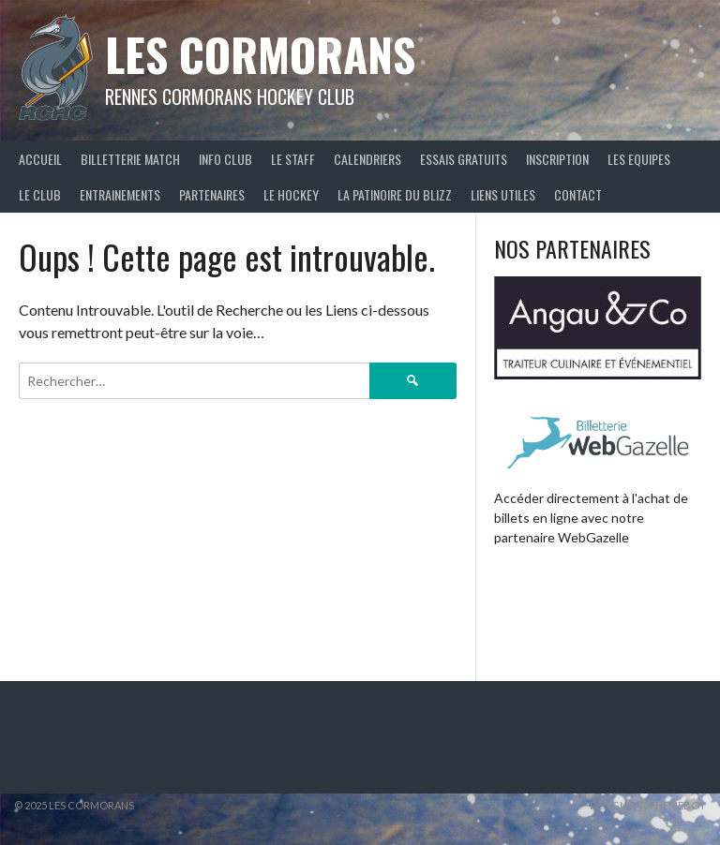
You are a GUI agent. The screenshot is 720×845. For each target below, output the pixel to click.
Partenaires (212, 194)
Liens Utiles (503, 194)
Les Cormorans (260, 54)
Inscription (557, 159)
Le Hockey (291, 194)
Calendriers (367, 159)
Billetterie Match (130, 159)
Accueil (40, 159)
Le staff (293, 159)
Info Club (225, 159)
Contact (578, 194)
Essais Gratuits (463, 159)
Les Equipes (639, 159)
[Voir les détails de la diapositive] (597, 327)
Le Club (40, 194)
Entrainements (120, 194)
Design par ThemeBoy (648, 805)
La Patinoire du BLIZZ (395, 194)
